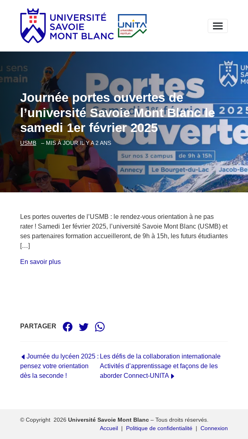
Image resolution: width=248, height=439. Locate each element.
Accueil (109, 428)
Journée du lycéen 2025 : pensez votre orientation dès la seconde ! (59, 365)
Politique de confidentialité (159, 428)
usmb (28, 143)
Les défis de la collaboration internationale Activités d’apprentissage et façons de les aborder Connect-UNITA (160, 365)
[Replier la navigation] (218, 26)
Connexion (214, 428)
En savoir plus (40, 261)
